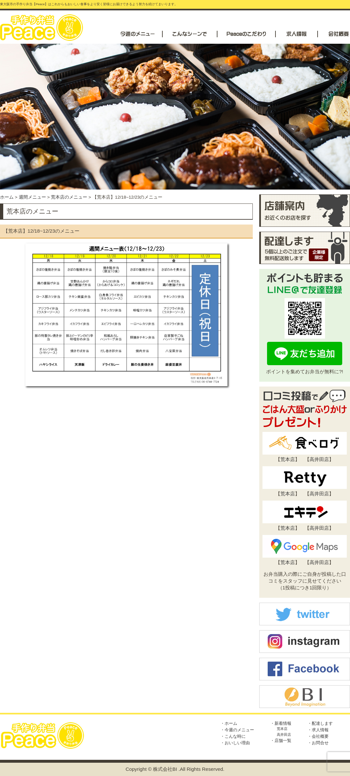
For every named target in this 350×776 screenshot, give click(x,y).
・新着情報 (280, 723)
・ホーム (228, 723)
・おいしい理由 (235, 742)
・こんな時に (233, 736)
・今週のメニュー (237, 729)
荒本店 (287, 459)
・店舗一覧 (280, 740)
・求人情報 (318, 729)
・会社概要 (318, 736)
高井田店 (319, 459)
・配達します (320, 723)
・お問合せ (318, 742)
